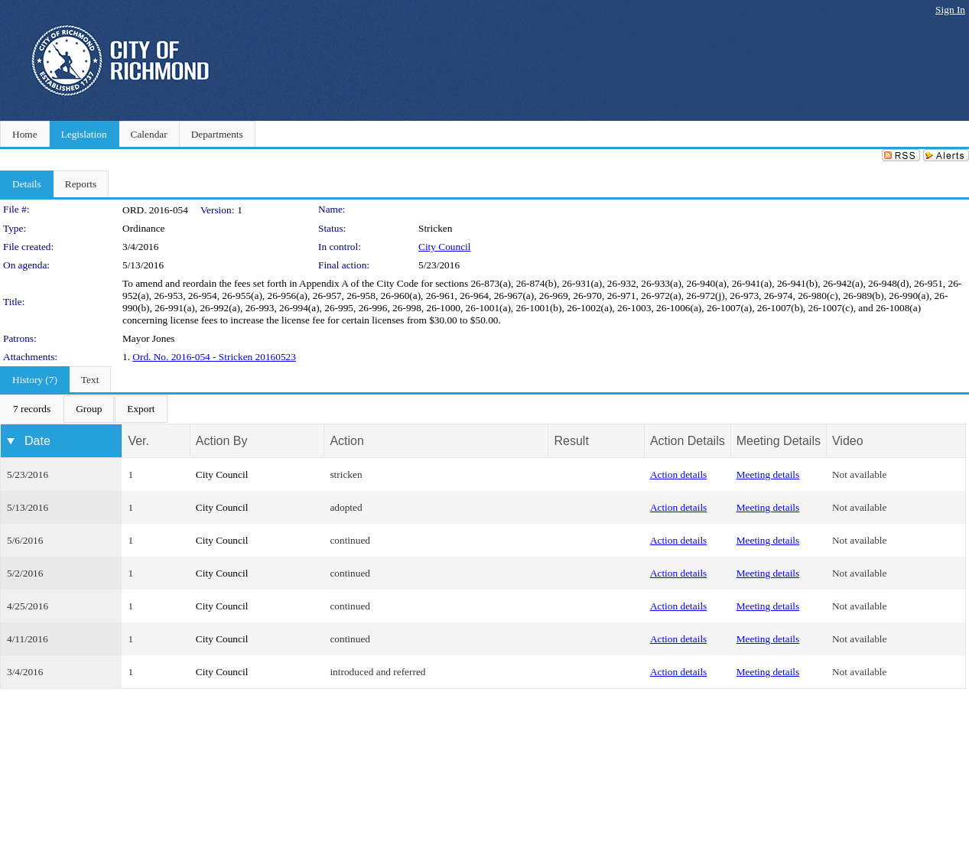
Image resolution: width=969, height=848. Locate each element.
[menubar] (84, 409)
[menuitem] (32, 409)
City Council (444, 246)
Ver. (138, 440)
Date (37, 440)
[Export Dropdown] (141, 409)
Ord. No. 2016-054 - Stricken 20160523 (214, 356)
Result (571, 440)
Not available (859, 474)
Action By (222, 440)
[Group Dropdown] (88, 409)
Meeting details (768, 474)
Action (346, 440)
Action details (678, 474)
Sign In (950, 9)
